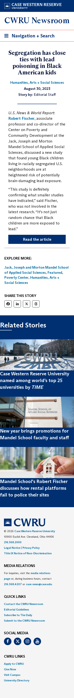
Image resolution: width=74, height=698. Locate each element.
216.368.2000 (13, 542)
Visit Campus (12, 675)
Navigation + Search (28, 36)
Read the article (37, 239)
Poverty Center (16, 277)
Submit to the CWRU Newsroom (24, 620)
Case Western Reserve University (34, 531)
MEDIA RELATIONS (19, 566)
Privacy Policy (31, 548)
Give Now (10, 669)
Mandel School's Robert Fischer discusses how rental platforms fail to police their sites (33, 488)
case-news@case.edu (39, 584)
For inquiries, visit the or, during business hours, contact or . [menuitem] (28, 578)
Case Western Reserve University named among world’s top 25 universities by (34, 380)
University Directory (16, 680)
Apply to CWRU (14, 664)
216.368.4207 (13, 584)
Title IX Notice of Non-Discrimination (28, 553)
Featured (55, 272)
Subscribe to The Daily (18, 615)
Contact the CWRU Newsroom (23, 604)
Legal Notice (12, 548)
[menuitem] (37, 604)
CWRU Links (14, 657)
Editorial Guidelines (16, 609)
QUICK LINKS (15, 597)
